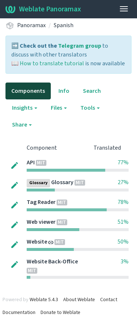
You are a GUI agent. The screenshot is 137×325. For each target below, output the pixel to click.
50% (123, 242)
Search (92, 91)
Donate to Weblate (60, 312)
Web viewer (41, 222)
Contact (108, 299)
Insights (24, 108)
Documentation (19, 312)
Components (28, 91)
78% (123, 202)
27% (123, 182)
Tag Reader (41, 202)
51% (123, 222)
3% (125, 262)
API (31, 162)
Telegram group (79, 46)
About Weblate (79, 299)
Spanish (63, 25)
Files (59, 108)
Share (22, 125)
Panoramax (31, 25)
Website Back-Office (52, 262)
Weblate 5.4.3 (44, 299)
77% (123, 162)
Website (37, 242)
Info (63, 91)
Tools (90, 108)
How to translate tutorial (52, 63)
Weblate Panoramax (43, 9)
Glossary (62, 182)
